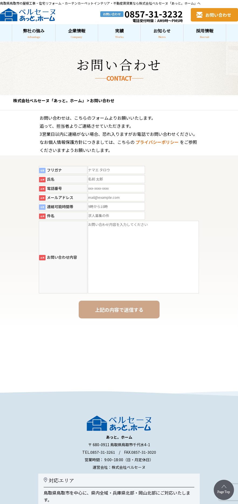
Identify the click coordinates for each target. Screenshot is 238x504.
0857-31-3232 (154, 14)
